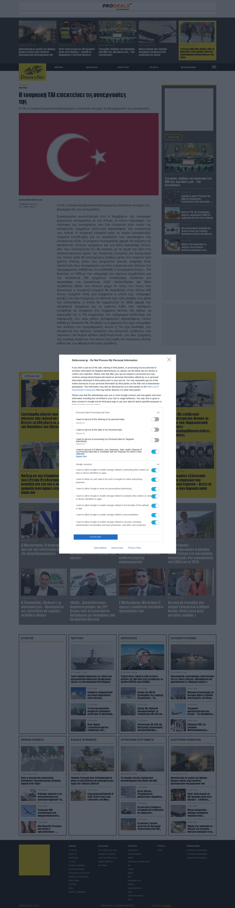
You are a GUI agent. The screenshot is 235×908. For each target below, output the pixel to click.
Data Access (117, 548)
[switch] (155, 419)
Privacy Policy (134, 548)
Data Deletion (100, 548)
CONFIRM (95, 537)
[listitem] (117, 412)
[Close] (170, 360)
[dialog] (117, 454)
